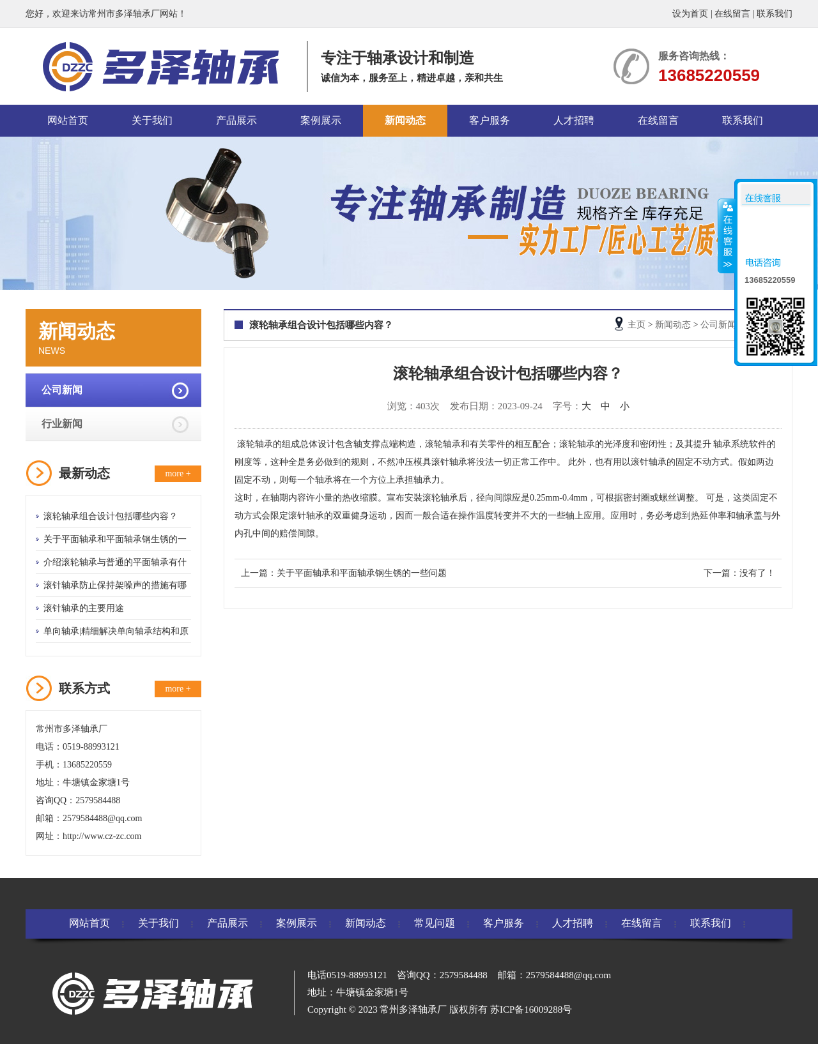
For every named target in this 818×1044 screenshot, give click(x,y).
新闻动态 (405, 120)
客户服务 (489, 120)
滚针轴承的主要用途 (83, 608)
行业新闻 (62, 423)
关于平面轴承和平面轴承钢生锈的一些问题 (362, 573)
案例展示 (320, 120)
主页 (636, 324)
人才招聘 (573, 120)
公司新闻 (62, 389)
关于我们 (152, 120)
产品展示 (236, 120)
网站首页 (67, 120)
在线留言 (732, 14)
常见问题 (434, 923)
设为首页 (690, 14)
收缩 (727, 235)
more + (177, 473)
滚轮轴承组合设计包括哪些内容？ (110, 516)
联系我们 (774, 14)
